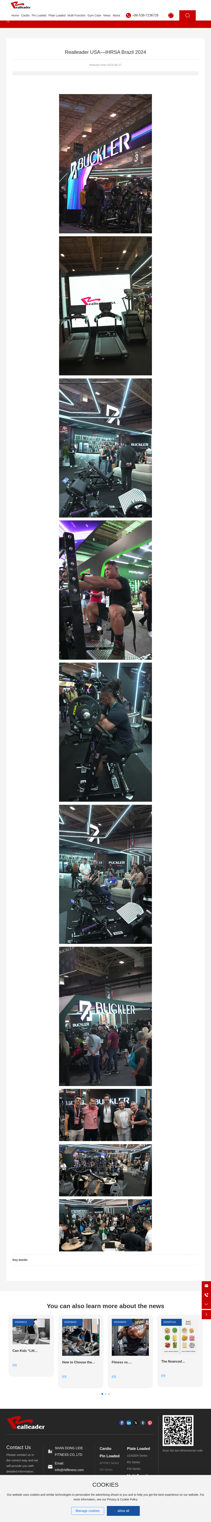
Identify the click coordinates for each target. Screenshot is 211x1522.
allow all (123, 1511)
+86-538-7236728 (145, 15)
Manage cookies (88, 1511)
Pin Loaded (110, 1456)
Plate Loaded (138, 1449)
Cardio (105, 1449)
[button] (102, 1394)
